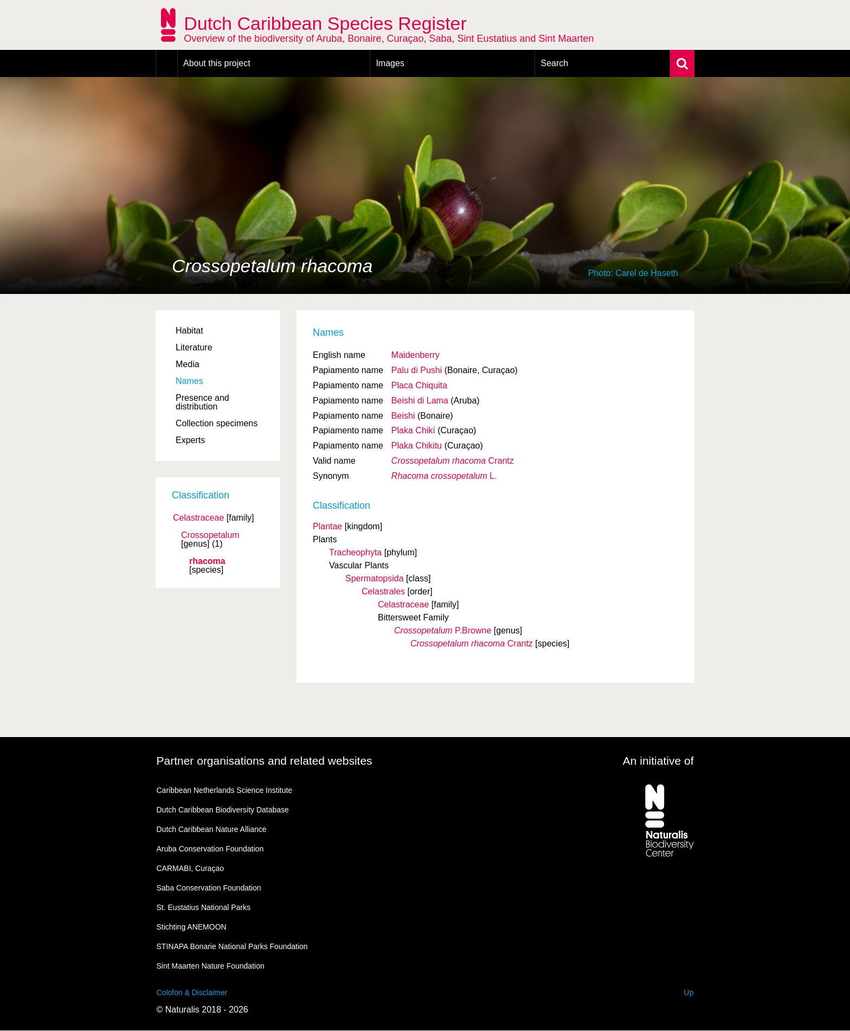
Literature (194, 347)
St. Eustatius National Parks (204, 907)
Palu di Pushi (416, 370)
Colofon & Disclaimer (192, 992)
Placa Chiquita (419, 385)
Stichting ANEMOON (192, 927)
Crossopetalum (210, 535)
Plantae (327, 526)
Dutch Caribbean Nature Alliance (212, 829)
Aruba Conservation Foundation (210, 848)
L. (444, 476)
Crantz (452, 460)
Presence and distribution (202, 402)
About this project (216, 63)
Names (189, 381)
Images (390, 63)
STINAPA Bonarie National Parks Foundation (232, 946)
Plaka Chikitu (416, 445)
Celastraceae (198, 518)
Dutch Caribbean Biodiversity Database (223, 809)
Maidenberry (415, 355)
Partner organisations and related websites (264, 760)
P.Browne (442, 630)
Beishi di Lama (419, 400)
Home (166, 63)
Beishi (403, 415)
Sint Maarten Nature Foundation (211, 966)
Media (187, 364)
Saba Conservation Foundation (209, 887)
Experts (190, 440)
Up (689, 992)
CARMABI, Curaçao (190, 868)
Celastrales (383, 591)
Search (554, 63)
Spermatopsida (374, 578)
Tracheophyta (355, 552)
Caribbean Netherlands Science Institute (225, 790)
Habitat (189, 330)
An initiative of (658, 760)
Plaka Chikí (413, 430)
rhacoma (207, 561)
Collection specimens (216, 423)
